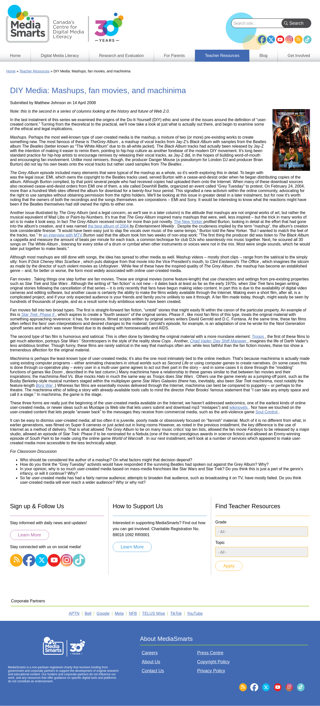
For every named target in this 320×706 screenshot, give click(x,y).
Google (103, 613)
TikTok (308, 39)
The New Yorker (189, 222)
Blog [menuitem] (264, 55)
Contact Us (153, 670)
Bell (88, 613)
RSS (298, 39)
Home (11, 71)
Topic (219, 542)
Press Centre (210, 652)
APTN (74, 613)
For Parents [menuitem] (174, 55)
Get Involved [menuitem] (299, 55)
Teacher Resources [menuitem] (222, 55)
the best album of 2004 (109, 226)
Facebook (262, 37)
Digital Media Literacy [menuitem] (60, 55)
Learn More (29, 534)
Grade (220, 522)
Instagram (289, 39)
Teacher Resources (35, 71)
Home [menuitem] (15, 55)
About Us (151, 661)
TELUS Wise (153, 613)
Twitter (271, 39)
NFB (133, 613)
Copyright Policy (213, 661)
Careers (150, 652)
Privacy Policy (211, 670)
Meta (119, 613)
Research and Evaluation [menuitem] (121, 55)
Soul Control (267, 412)
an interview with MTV (63, 235)
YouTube (280, 39)
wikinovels (238, 407)
